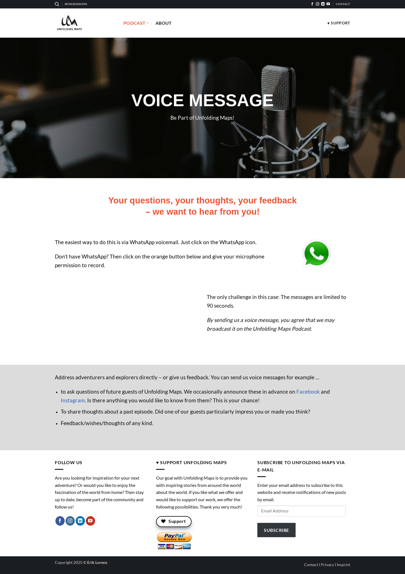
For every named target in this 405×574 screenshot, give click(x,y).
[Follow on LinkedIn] (323, 4)
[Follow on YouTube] (328, 4)
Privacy (327, 564)
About (164, 23)
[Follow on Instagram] (317, 4)
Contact (311, 564)
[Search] (57, 4)
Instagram (73, 400)
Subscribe (276, 530)
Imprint (343, 564)
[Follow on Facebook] (312, 4)
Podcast (136, 23)
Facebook (308, 391)
